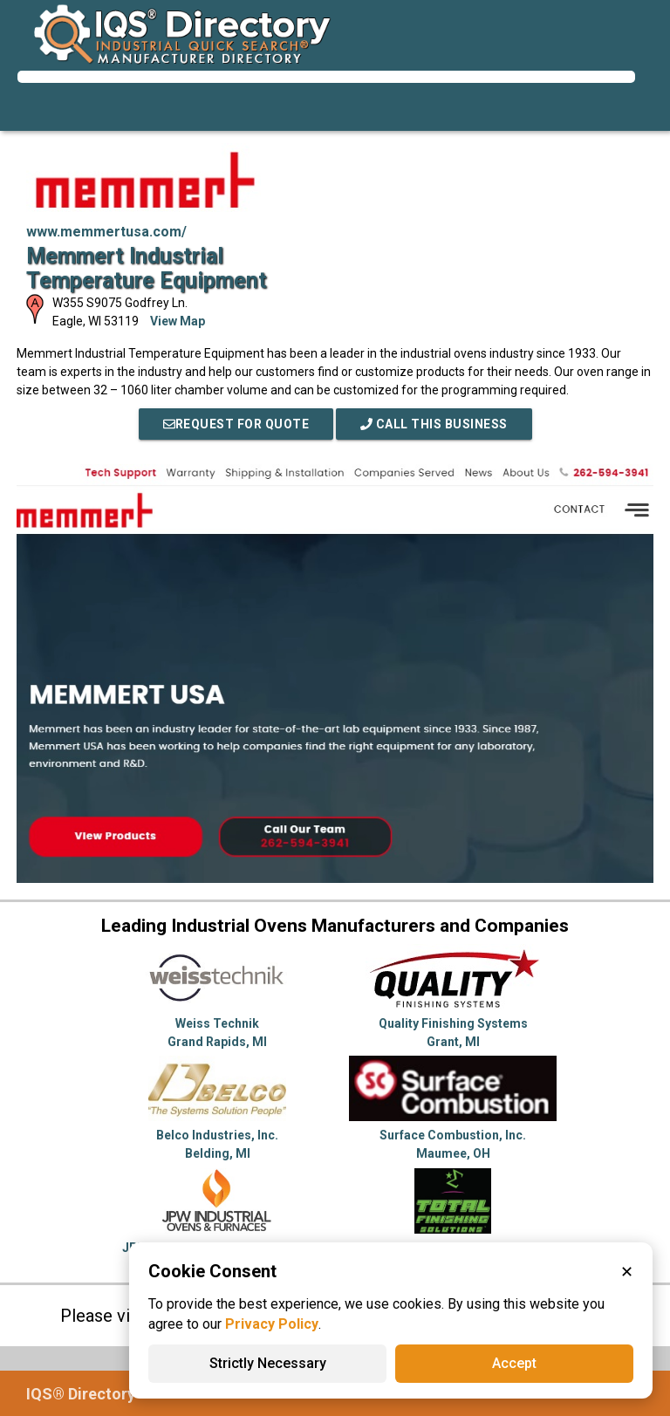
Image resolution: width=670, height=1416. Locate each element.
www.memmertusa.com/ (106, 231)
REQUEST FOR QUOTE (236, 424)
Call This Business (434, 424)
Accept (514, 1363)
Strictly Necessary (267, 1363)
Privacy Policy (271, 1324)
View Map (177, 321)
